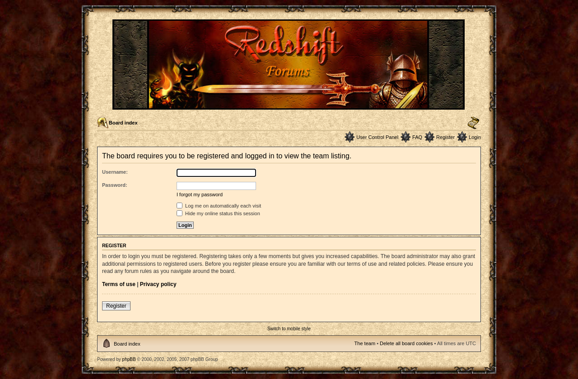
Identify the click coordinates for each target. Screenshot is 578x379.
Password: (114, 185)
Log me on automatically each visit (219, 205)
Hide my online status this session (218, 213)
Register (445, 137)
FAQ (417, 137)
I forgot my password (200, 194)
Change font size (473, 123)
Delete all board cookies (406, 343)
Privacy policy (158, 284)
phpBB (129, 359)
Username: (115, 172)
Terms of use (118, 284)
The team (364, 343)
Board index (123, 122)
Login (475, 137)
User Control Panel (377, 137)
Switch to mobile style (289, 328)
